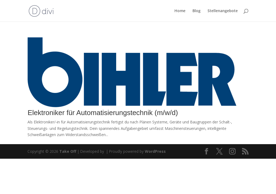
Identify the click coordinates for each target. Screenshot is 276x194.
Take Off (67, 151)
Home (179, 11)
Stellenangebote (223, 11)
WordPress (155, 151)
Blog (196, 11)
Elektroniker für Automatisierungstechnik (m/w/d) (102, 113)
